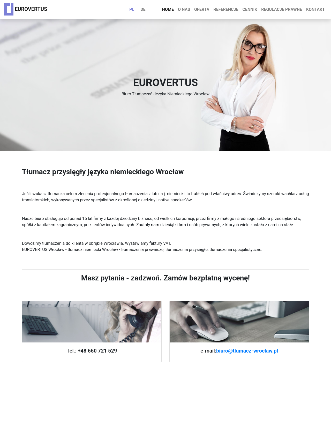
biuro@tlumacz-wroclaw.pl (247, 351)
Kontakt (315, 9)
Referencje (225, 9)
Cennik (249, 9)
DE (142, 9)
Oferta (201, 9)
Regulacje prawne (281, 9)
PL (131, 9)
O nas (184, 9)
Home (168, 9)
